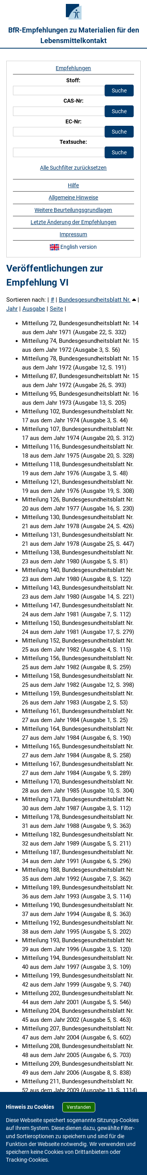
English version (73, 247)
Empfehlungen (73, 68)
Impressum (73, 234)
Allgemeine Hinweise (73, 197)
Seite (56, 308)
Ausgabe (33, 308)
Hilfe (73, 185)
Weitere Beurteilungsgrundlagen (73, 210)
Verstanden (79, 1107)
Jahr (12, 308)
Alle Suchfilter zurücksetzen (73, 168)
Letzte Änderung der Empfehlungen (73, 222)
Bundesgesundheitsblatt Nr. (95, 299)
